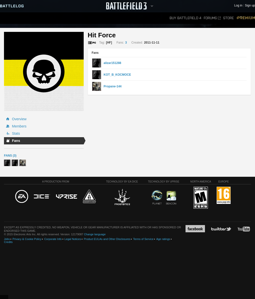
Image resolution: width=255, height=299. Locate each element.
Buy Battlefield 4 (185, 18)
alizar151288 (112, 63)
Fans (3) (10, 155)
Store (228, 18)
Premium (245, 18)
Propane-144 (113, 86)
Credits (8, 241)
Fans (16, 141)
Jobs (7, 239)
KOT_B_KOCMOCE (117, 74)
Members (19, 126)
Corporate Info (53, 239)
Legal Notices (72, 239)
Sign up (250, 5)
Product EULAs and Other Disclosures (107, 239)
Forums (212, 18)
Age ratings (163, 239)
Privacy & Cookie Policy (26, 239)
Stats (16, 133)
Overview (19, 119)
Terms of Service (143, 239)
